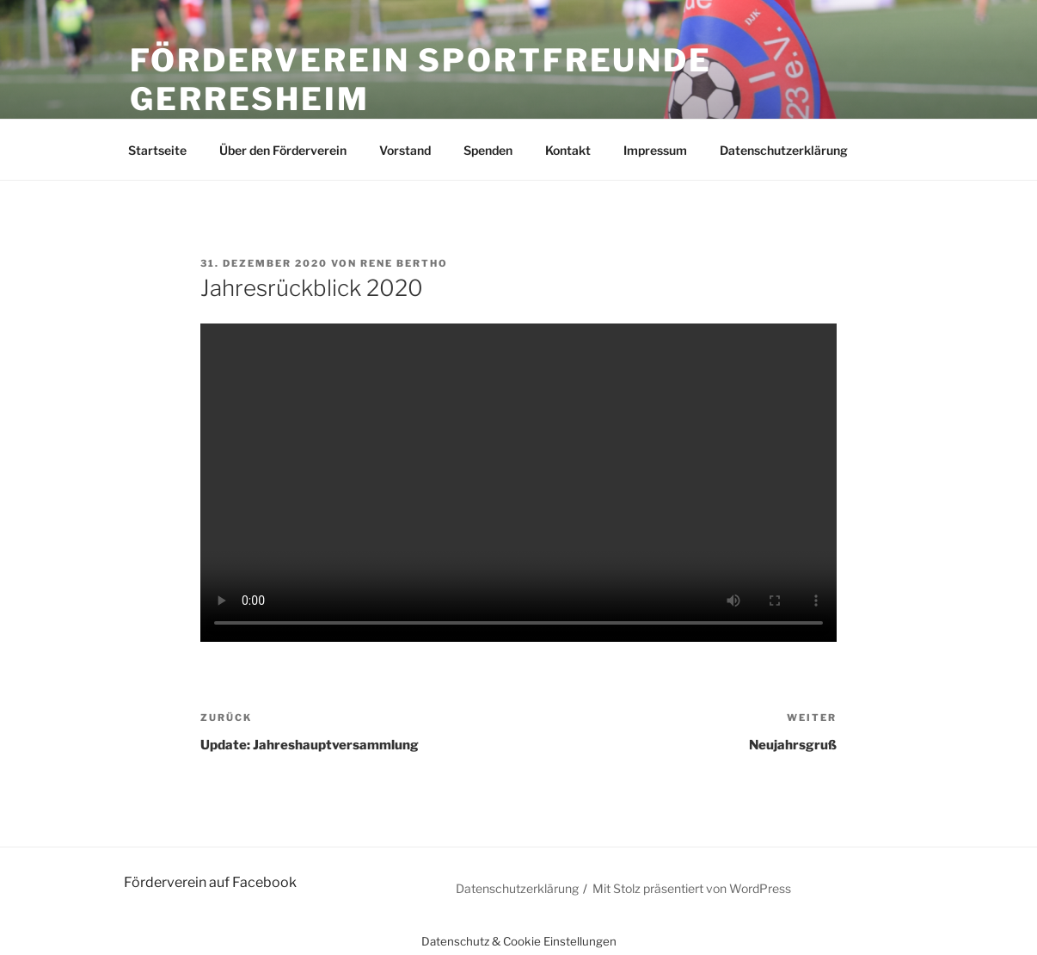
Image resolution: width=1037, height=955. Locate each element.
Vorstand (405, 150)
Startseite (157, 150)
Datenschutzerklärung (784, 150)
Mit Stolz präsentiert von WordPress (691, 888)
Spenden (487, 150)
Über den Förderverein (283, 150)
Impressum (655, 150)
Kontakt (568, 150)
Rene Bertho (404, 263)
